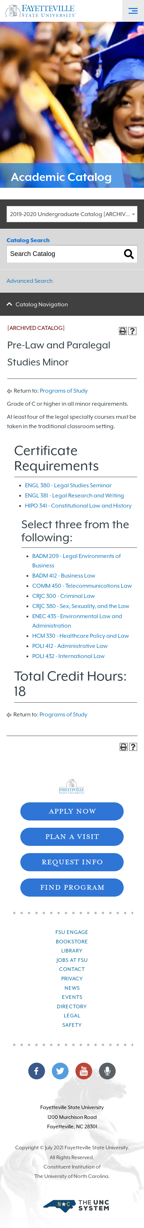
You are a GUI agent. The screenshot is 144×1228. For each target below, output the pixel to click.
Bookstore (72, 941)
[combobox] (72, 214)
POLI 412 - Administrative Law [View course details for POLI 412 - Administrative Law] (70, 646)
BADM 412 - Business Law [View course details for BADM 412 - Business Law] (63, 575)
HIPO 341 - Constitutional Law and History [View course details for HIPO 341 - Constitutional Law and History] (78, 506)
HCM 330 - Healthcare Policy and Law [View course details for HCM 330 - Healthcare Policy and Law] (80, 636)
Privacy (72, 978)
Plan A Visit (72, 836)
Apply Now (72, 810)
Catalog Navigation (42, 304)
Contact (72, 969)
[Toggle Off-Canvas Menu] (133, 11)
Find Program (72, 887)
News (72, 988)
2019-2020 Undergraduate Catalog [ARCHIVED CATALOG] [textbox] (73, 214)
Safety (72, 1025)
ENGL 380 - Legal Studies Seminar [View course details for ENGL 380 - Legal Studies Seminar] (68, 485)
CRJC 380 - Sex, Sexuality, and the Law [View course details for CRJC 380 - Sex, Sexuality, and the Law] (80, 606)
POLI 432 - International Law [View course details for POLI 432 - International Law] (68, 656)
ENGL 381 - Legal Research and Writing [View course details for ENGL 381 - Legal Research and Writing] (74, 495)
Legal (72, 1015)
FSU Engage (72, 932)
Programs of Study (64, 391)
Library (72, 951)
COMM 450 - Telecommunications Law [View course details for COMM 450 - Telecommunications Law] (82, 586)
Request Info (72, 861)
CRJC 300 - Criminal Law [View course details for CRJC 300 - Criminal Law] (63, 596)
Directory (72, 1006)
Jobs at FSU (72, 960)
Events (72, 997)
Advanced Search (30, 281)
